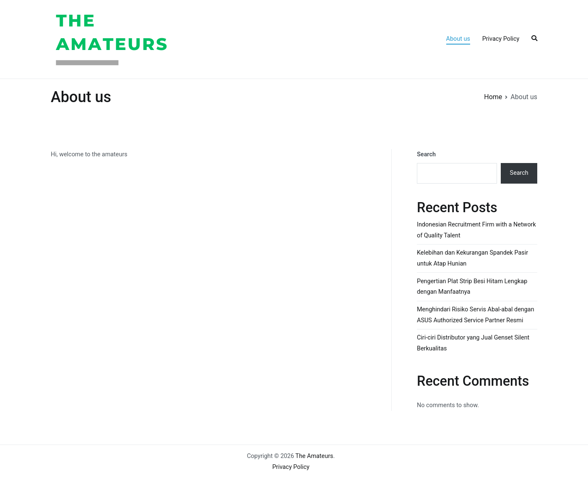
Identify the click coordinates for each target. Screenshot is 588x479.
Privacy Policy (501, 38)
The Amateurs (205, 39)
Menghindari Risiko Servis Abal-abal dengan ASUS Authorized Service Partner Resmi (475, 315)
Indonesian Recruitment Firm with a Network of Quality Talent (476, 230)
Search (426, 154)
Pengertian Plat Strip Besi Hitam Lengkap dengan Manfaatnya (472, 287)
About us (458, 38)
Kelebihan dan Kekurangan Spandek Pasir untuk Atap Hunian (472, 258)
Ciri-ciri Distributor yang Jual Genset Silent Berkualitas (473, 343)
